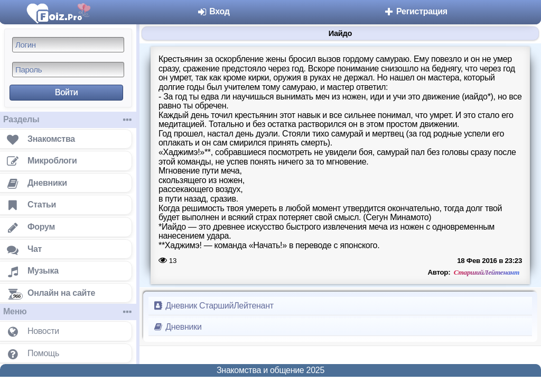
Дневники (177, 326)
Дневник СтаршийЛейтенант (213, 305)
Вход (213, 11)
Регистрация (415, 11)
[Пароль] (68, 69)
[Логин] (68, 44)
